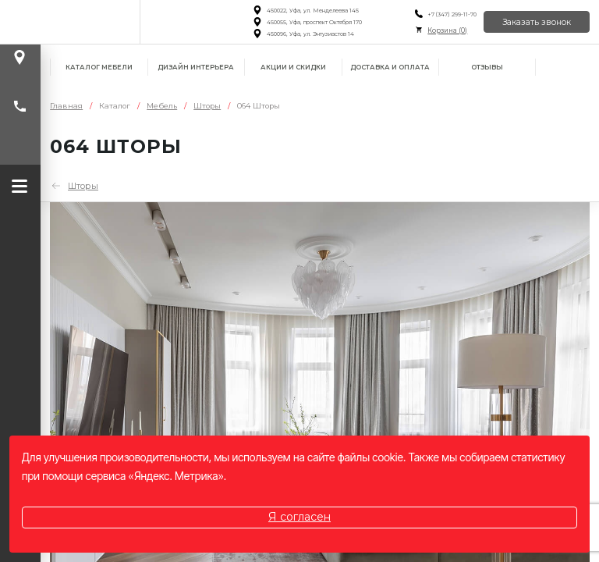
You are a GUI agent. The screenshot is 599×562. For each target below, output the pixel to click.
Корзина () (447, 30)
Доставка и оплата (390, 67)
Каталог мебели (99, 67)
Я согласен (299, 517)
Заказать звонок (536, 22)
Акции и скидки (293, 67)
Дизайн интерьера (196, 67)
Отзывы (487, 67)
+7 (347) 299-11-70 (452, 14)
